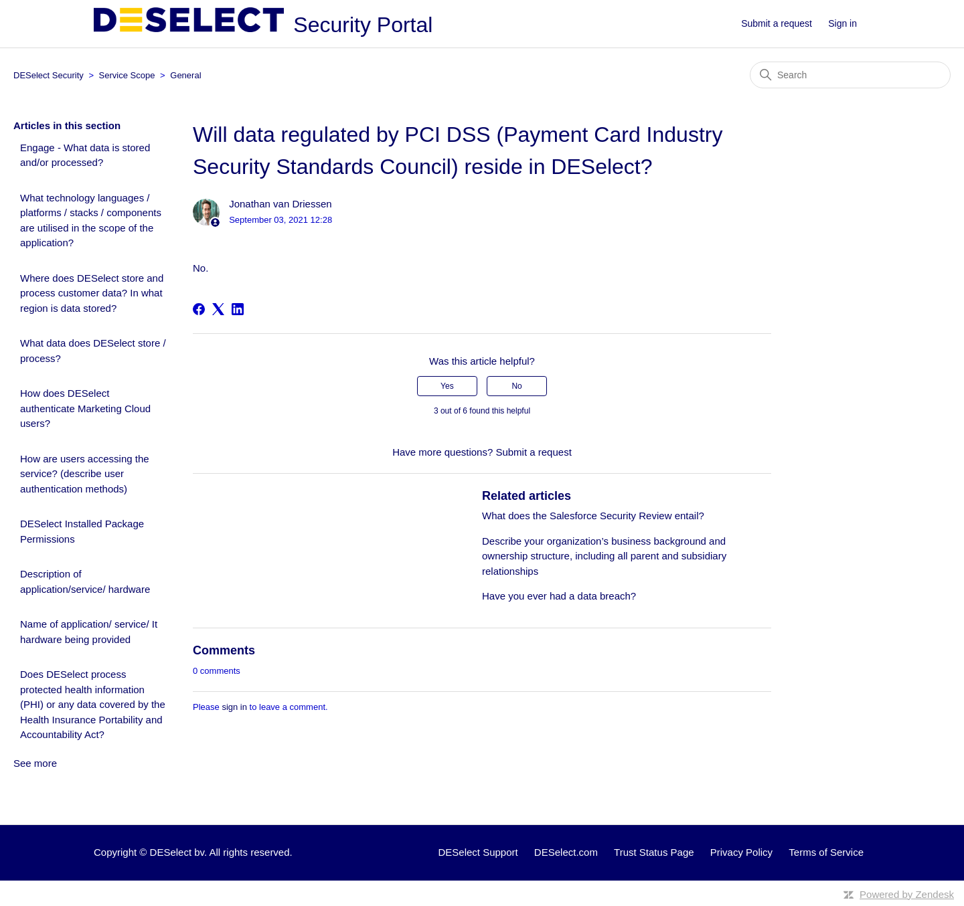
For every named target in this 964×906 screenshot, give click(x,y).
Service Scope (127, 75)
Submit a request (776, 23)
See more (35, 763)
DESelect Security (48, 75)
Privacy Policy (741, 852)
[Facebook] (199, 309)
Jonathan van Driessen (280, 203)
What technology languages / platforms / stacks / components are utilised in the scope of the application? (90, 220)
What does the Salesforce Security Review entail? (593, 515)
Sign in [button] (842, 23)
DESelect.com (566, 852)
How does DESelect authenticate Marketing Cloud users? (85, 408)
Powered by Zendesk (907, 894)
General (185, 75)
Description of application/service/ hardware (85, 581)
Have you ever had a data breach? (559, 596)
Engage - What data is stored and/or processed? (85, 155)
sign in (234, 707)
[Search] (850, 75)
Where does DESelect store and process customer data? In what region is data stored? (91, 293)
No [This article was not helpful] (516, 386)
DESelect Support (477, 852)
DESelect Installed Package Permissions (82, 531)
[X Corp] (218, 309)
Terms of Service (826, 852)
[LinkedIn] (238, 309)
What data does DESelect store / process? (93, 350)
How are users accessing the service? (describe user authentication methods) (84, 473)
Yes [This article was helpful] (447, 386)
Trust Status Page (654, 852)
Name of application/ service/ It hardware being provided (88, 631)
